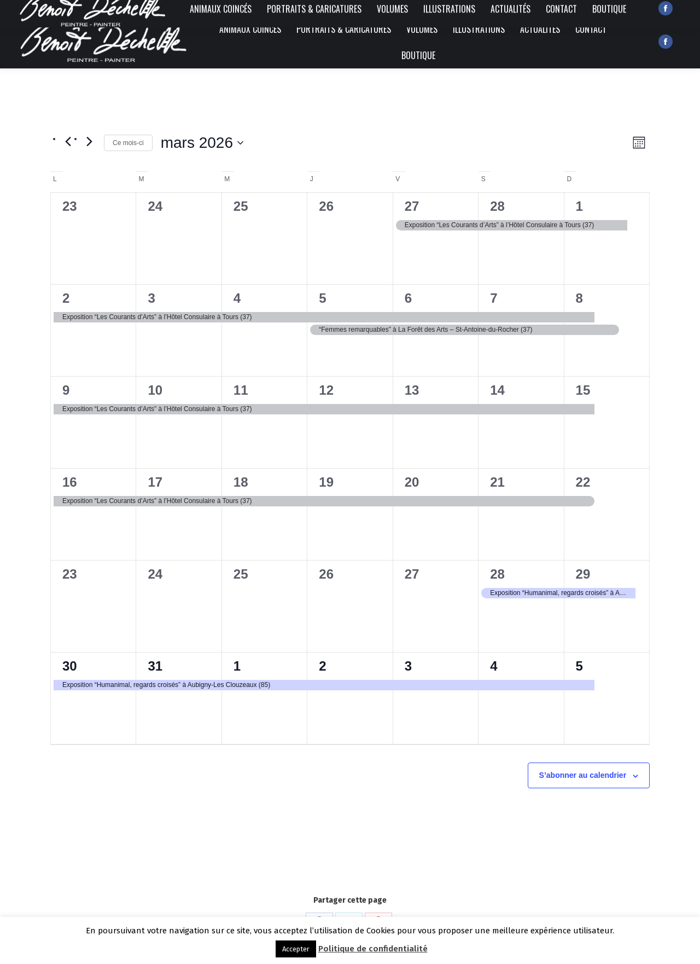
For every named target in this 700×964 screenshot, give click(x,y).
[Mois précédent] (67, 141)
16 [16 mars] (69, 482)
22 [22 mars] (583, 482)
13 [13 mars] (412, 390)
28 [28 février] (497, 206)
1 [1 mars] (579, 206)
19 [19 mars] (326, 482)
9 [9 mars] (65, 390)
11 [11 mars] (241, 390)
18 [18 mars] (241, 482)
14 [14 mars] (497, 390)
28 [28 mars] (497, 574)
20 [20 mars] (412, 482)
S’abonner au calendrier (583, 775)
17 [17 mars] (155, 482)
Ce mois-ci (128, 143)
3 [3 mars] (151, 298)
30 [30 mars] (69, 666)
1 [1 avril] (237, 666)
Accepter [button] (296, 949)
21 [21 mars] (497, 482)
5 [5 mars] (322, 298)
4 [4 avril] (493, 666)
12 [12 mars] (326, 390)
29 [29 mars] (583, 574)
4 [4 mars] (237, 298)
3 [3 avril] (408, 666)
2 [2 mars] (65, 298)
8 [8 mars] (579, 298)
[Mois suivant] (89, 141)
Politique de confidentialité (373, 949)
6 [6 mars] (408, 298)
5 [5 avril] (579, 666)
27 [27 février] (412, 206)
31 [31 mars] (155, 666)
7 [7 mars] (493, 298)
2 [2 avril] (322, 666)
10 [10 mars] (155, 390)
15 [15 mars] (583, 390)
